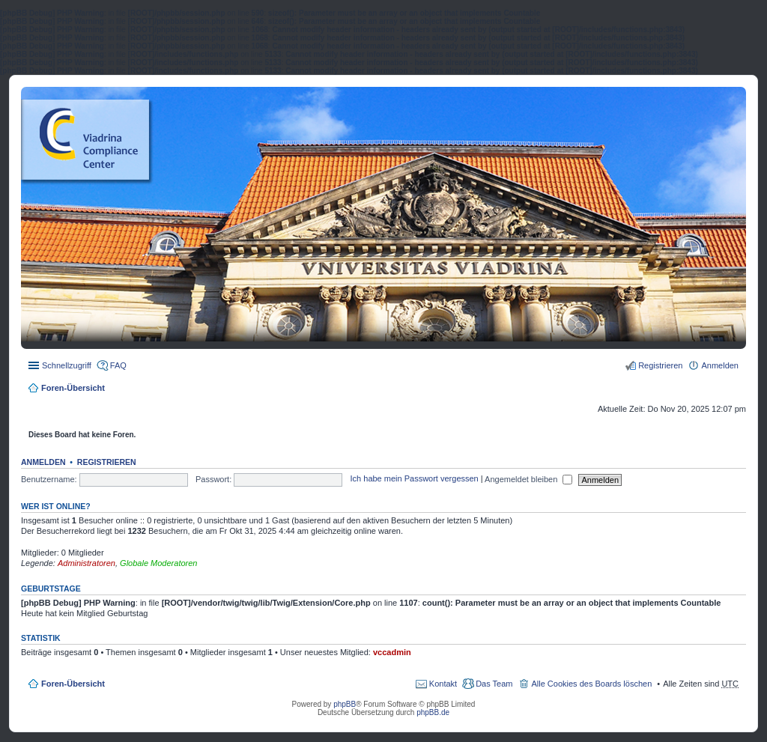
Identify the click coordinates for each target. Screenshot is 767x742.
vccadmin (392, 652)
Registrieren (106, 461)
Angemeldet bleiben (528, 479)
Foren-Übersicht (73, 387)
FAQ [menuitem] (118, 365)
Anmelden (43, 461)
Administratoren (86, 563)
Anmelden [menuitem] (720, 365)
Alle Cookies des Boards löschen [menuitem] (591, 683)
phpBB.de (432, 712)
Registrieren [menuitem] (660, 365)
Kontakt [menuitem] (443, 683)
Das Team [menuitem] (494, 683)
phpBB (344, 704)
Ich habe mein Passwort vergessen (415, 479)
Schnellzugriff (66, 365)
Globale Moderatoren (158, 563)
